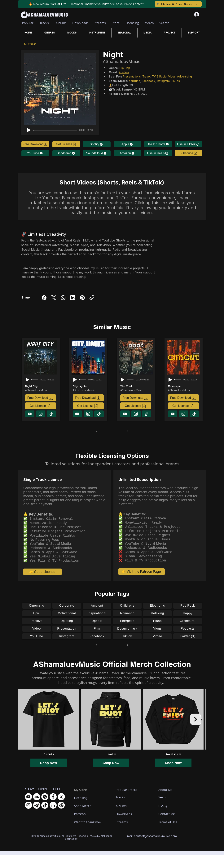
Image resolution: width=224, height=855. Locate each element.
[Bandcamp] (66, 153)
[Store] (115, 23)
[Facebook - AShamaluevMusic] (53, 800)
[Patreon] (88, 818)
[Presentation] (66, 633)
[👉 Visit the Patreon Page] (141, 576)
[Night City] (41, 386)
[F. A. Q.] (166, 810)
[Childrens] (127, 610)
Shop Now (48, 767)
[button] (188, 153)
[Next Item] (195, 723)
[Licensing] (132, 23)
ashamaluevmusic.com (162, 840)
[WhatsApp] (63, 297)
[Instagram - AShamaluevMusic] (28, 809)
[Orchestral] (187, 625)
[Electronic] (157, 610)
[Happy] (187, 617)
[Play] (29, 130)
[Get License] (66, 144)
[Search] (164, 23)
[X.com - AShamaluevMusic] (61, 800)
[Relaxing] (157, 617)
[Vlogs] (157, 633)
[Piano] (157, 625)
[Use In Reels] (158, 153)
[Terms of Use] (172, 826)
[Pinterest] (82, 297)
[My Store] (83, 794)
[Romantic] (127, 617)
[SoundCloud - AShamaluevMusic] (36, 800)
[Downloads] (80, 23)
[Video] (36, 633)
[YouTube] (35, 153)
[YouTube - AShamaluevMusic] (28, 800)
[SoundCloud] (97, 153)
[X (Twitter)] (53, 297)
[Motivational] (66, 617)
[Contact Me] (168, 818)
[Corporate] (66, 610)
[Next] (127, 430)
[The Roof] (136, 386)
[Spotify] (97, 144)
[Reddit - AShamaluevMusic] (61, 809)
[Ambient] (97, 610)
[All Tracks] (30, 44)
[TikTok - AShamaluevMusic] (44, 809)
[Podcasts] (187, 633)
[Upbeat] (97, 625)
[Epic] (36, 617)
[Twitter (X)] (187, 640)
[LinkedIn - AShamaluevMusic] (53, 809)
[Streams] (100, 23)
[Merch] (149, 23)
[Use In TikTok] (188, 144)
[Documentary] (127, 633)
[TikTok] (127, 640)
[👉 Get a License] (42, 575)
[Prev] (96, 430)
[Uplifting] (66, 625)
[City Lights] (89, 386)
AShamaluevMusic (50, 840)
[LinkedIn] (72, 297)
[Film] (97, 633)
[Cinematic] (36, 610)
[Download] (29, 413)
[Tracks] (44, 23)
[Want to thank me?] (88, 826)
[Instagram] (66, 640)
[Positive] (36, 625)
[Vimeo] (157, 640)
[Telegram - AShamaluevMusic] (36, 809)
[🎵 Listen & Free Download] (178, 4)
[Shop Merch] (88, 810)
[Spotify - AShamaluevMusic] (44, 800)
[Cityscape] (184, 386)
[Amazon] (127, 153)
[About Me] (166, 794)
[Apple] (127, 144)
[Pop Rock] (187, 610)
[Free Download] (35, 144)
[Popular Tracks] (130, 794)
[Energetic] (127, 625)
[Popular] (27, 23)
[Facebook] (44, 297)
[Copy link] (92, 297)
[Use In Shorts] (158, 144)
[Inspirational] (97, 617)
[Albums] (61, 23)
